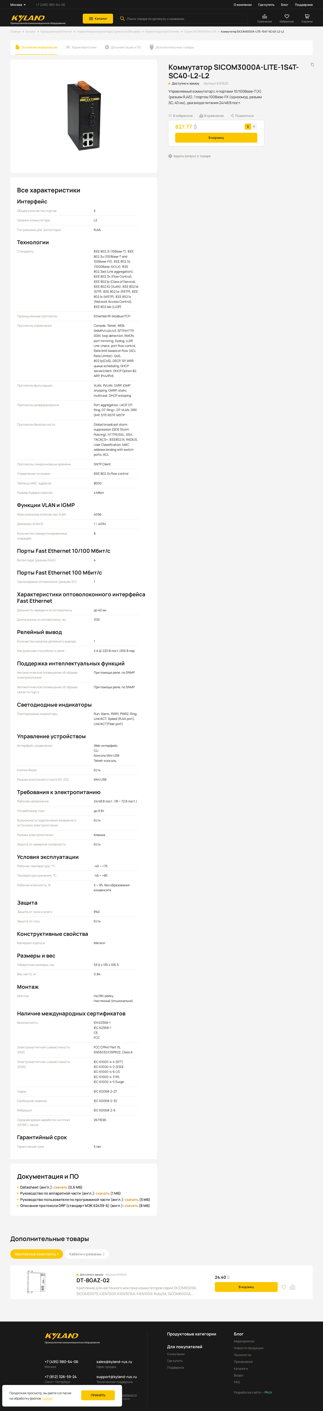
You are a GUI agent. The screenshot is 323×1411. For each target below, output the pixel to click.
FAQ (237, 1382)
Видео (238, 1375)
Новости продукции (248, 1348)
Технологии (242, 1355)
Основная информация (39, 47)
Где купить (266, 4)
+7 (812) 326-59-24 (61, 1376)
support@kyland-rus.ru (116, 1376)
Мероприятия (244, 1341)
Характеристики (84, 47)
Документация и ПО (126, 47)
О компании (243, 4)
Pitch (268, 1392)
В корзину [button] (216, 137)
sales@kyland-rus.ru (114, 1361)
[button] (98, 19)
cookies (47, 1398)
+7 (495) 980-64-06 (50, 4)
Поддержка (304, 4)
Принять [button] (98, 1395)
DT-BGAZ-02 (92, 1280)
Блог (284, 4)
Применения (243, 1361)
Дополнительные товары (174, 47)
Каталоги (241, 1368)
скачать (60, 1187)
